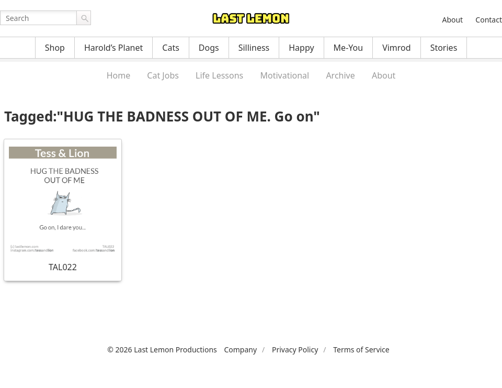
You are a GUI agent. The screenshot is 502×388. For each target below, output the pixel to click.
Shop (55, 47)
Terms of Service (361, 349)
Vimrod (396, 47)
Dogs (209, 47)
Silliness (254, 47)
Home (119, 75)
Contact (488, 20)
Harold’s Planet (113, 47)
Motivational (284, 75)
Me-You (348, 47)
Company (240, 349)
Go (83, 17)
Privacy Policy (295, 349)
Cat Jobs (163, 75)
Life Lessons (219, 75)
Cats (170, 47)
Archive (340, 75)
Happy (301, 47)
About (452, 20)
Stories (444, 47)
